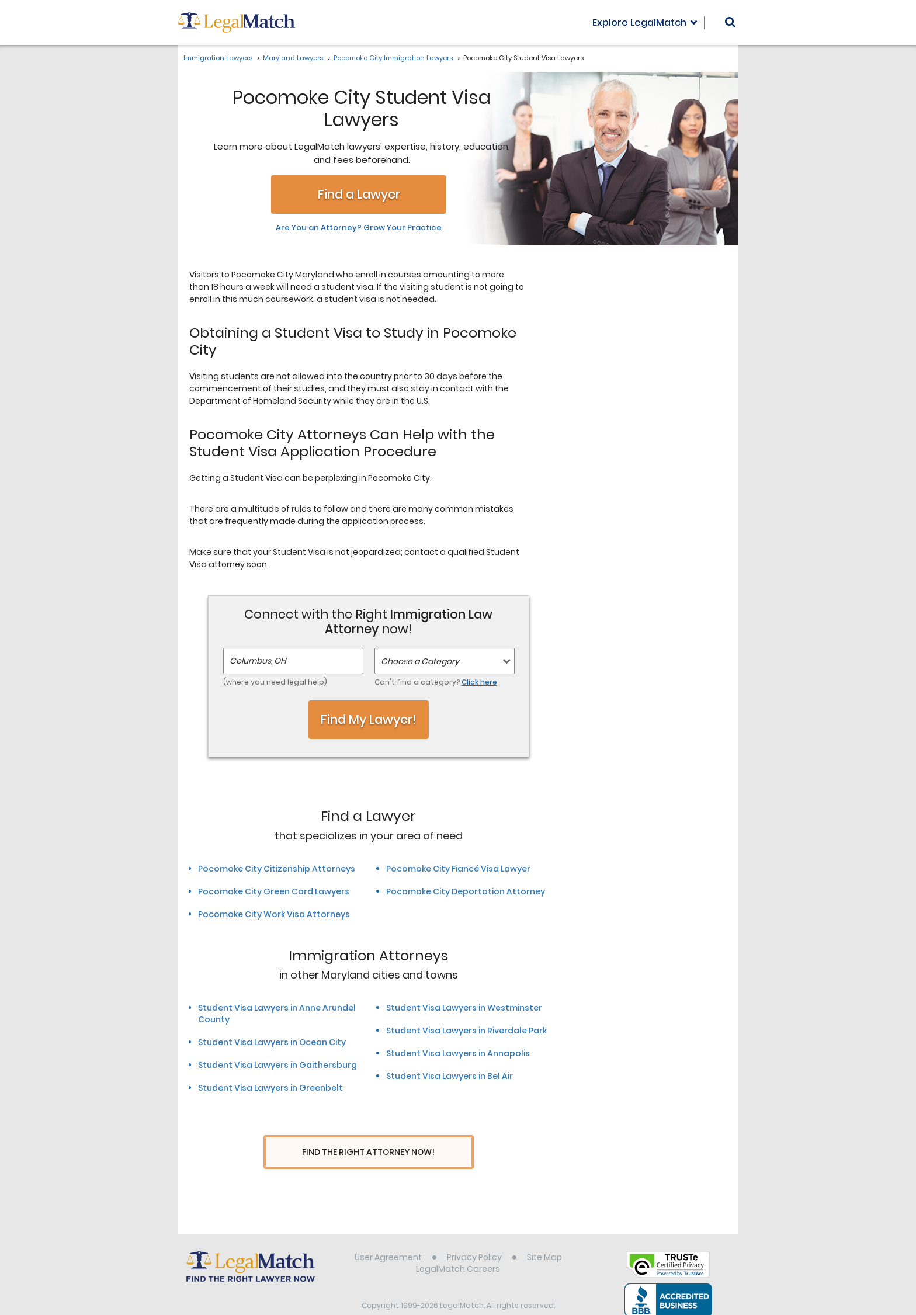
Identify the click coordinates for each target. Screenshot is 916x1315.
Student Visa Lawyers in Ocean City (272, 1042)
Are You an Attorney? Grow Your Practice (359, 228)
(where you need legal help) (275, 682)
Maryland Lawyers (293, 58)
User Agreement (388, 1235)
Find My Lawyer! (369, 719)
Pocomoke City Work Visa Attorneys (274, 914)
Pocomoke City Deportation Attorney (465, 891)
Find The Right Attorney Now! (368, 1152)
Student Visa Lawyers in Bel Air (449, 1076)
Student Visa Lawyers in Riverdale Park (466, 1030)
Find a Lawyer (359, 194)
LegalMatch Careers (458, 1246)
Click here (479, 682)
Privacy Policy (474, 1235)
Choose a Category (420, 661)
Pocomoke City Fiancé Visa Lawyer (458, 869)
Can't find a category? (435, 682)
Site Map (544, 1235)
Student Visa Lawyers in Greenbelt (270, 1088)
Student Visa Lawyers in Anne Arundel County (277, 1013)
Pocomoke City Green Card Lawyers (273, 891)
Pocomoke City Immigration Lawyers (393, 58)
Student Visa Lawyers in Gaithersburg (277, 1065)
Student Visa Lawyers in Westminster (464, 1008)
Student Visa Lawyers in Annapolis (458, 1053)
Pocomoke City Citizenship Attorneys (276, 869)
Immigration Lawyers (217, 58)
